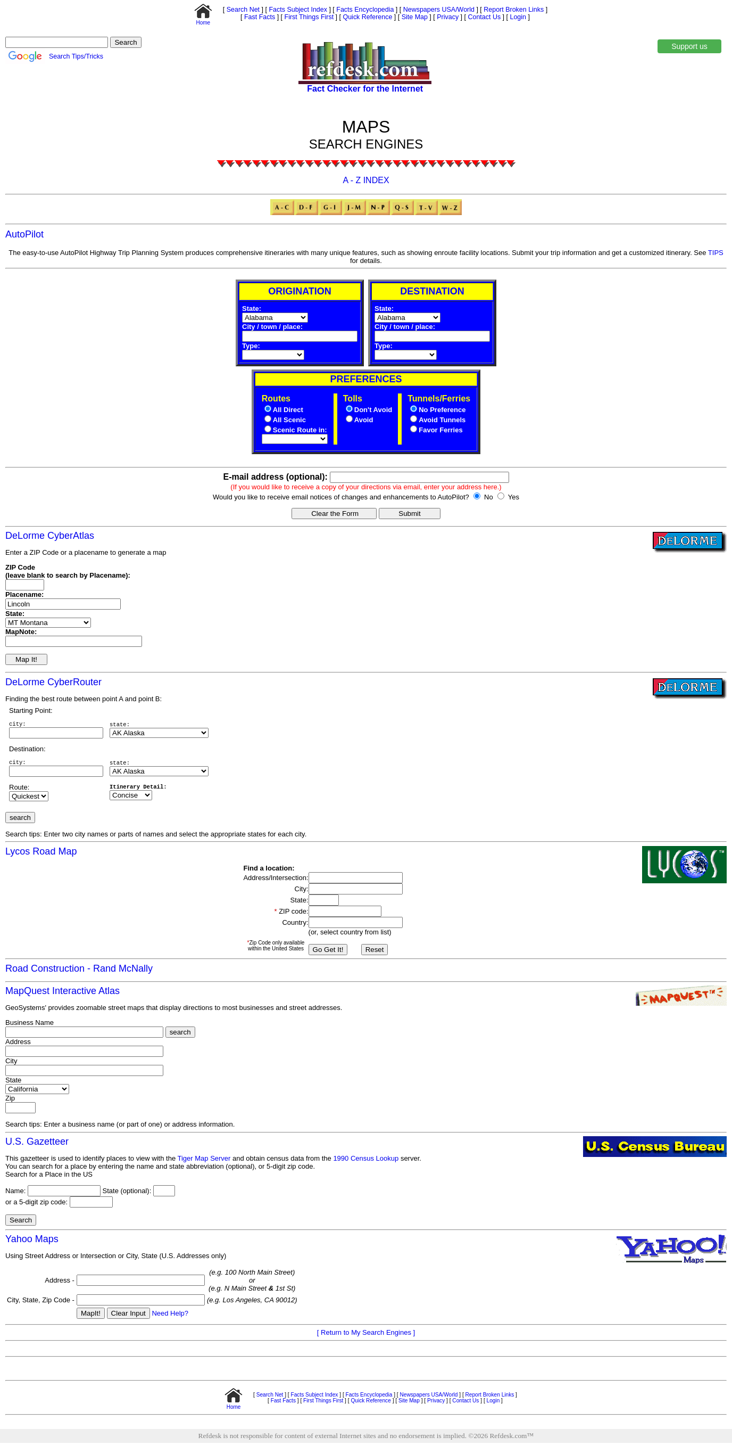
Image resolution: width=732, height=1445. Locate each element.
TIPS (715, 253)
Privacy (447, 17)
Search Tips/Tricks (76, 56)
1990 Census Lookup (365, 1160)
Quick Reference (366, 17)
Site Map (414, 17)
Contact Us (483, 17)
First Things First (308, 17)
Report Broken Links (513, 9)
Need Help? (170, 1315)
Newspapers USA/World (438, 9)
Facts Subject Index (297, 9)
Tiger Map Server (203, 1160)
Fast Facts (259, 17)
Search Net (242, 9)
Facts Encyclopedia (364, 9)
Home (203, 20)
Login (518, 17)
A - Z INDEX (366, 180)
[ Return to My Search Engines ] (366, 1335)
